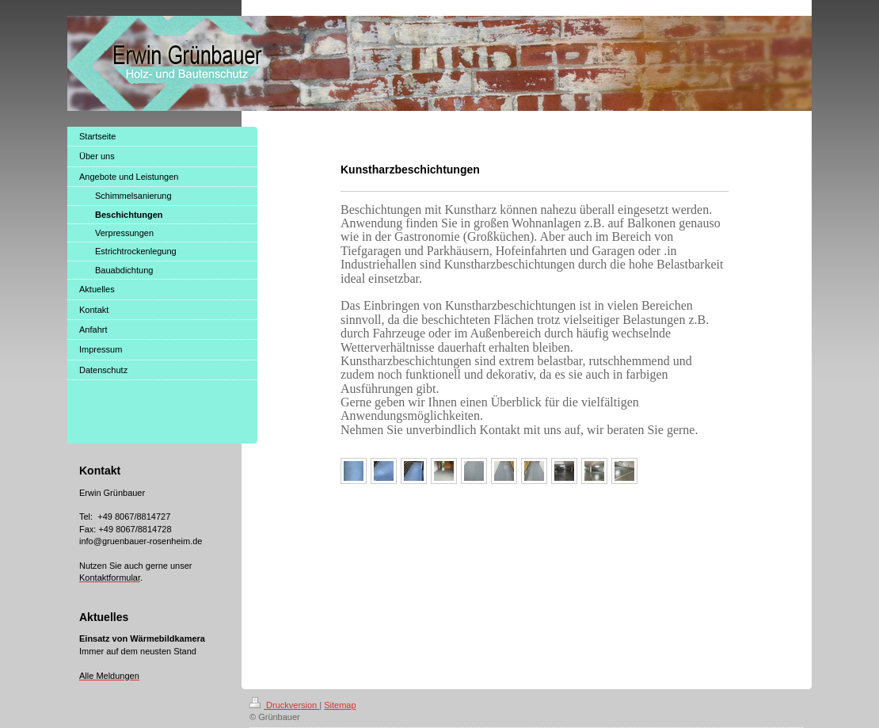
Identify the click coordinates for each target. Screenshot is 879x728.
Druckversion (284, 705)
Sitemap (340, 705)
